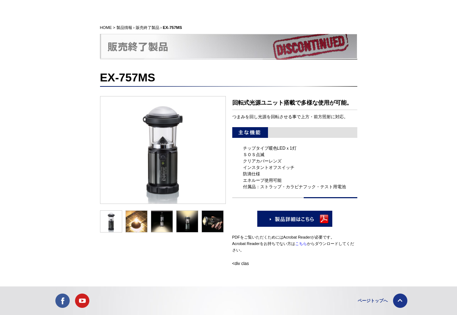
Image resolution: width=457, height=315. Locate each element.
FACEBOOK (62, 301)
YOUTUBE (82, 301)
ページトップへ (373, 300)
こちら (301, 243)
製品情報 (124, 27)
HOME (106, 27)
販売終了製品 (147, 27)
